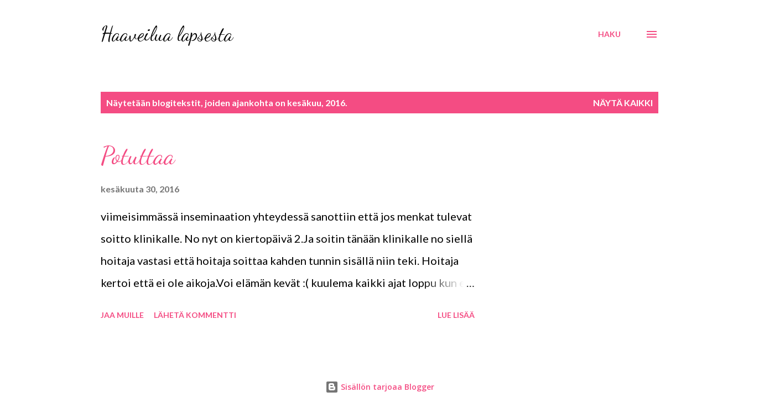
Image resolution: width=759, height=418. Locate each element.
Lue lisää (456, 315)
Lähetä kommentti (195, 315)
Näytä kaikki (623, 102)
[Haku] (609, 34)
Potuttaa (138, 156)
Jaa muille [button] (122, 315)
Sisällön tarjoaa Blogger (379, 387)
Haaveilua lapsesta (167, 34)
